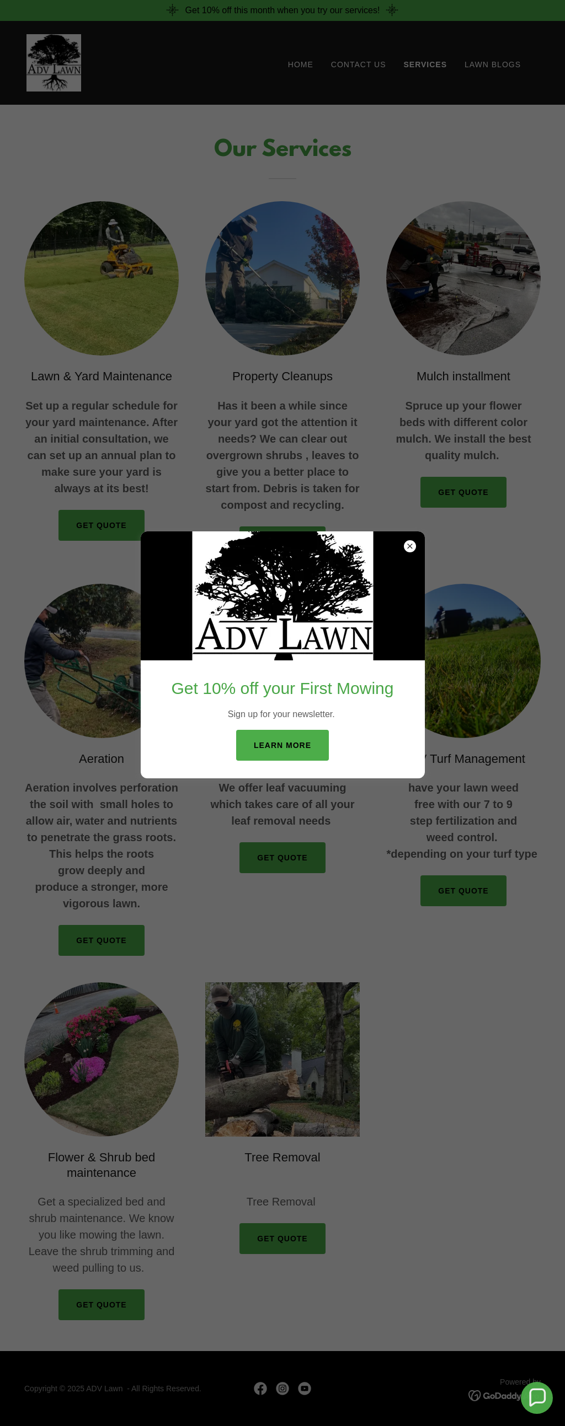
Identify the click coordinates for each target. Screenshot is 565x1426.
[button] (537, 1398)
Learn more (282, 745)
